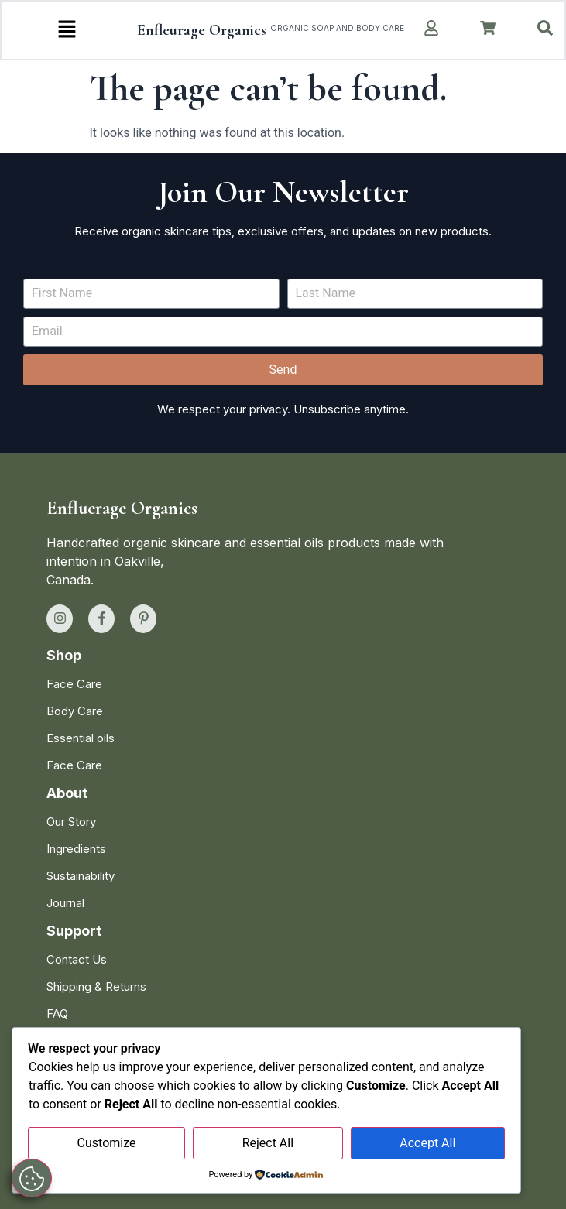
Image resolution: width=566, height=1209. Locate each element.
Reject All (267, 1142)
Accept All (427, 1142)
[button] (67, 30)
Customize (106, 1142)
